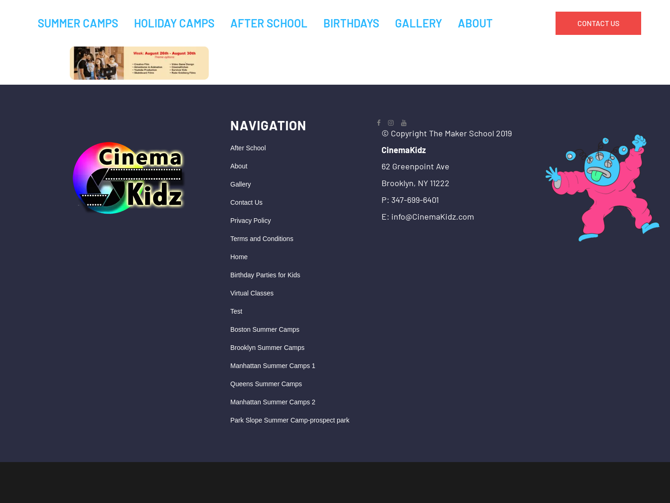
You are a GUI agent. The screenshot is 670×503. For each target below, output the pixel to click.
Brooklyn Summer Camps (267, 347)
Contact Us (246, 202)
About (239, 166)
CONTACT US (598, 23)
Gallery (240, 184)
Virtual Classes (252, 293)
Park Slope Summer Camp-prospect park (289, 420)
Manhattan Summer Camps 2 (272, 402)
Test (236, 311)
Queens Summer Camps (266, 384)
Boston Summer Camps (265, 329)
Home (239, 257)
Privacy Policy (250, 220)
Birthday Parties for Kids (265, 275)
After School (248, 148)
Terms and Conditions (261, 238)
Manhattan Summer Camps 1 (272, 365)
